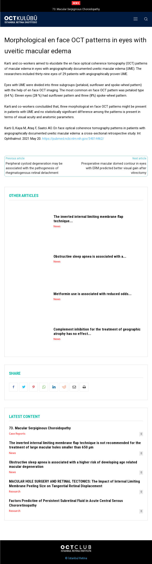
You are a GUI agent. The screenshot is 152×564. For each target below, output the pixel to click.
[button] (145, 19)
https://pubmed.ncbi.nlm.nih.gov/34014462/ (73, 139)
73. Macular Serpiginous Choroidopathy (76, 9)
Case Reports (17, 433)
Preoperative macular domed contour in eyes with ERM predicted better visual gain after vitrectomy (113, 168)
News (57, 226)
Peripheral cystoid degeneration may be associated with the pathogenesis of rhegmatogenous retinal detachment (34, 168)
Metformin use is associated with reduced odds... (93, 294)
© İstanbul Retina (76, 558)
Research (14, 491)
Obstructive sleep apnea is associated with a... (90, 256)
